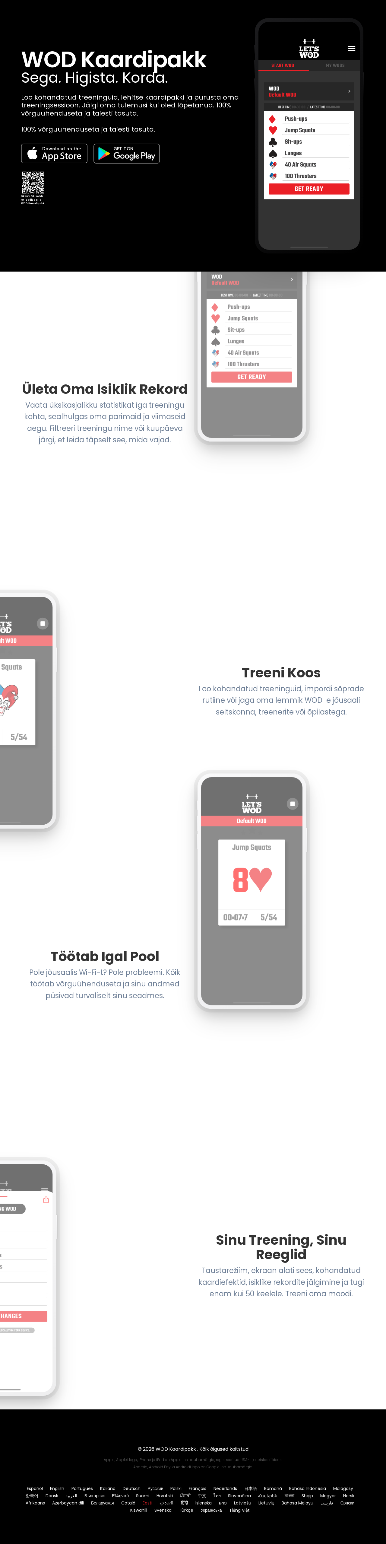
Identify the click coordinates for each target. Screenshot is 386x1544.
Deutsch (132, 1488)
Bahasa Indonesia (307, 1488)
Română (273, 1488)
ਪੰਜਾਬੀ (185, 1496)
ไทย (217, 1496)
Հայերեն (267, 1496)
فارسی (327, 1503)
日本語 (250, 1488)
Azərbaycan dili (68, 1503)
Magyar (328, 1496)
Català (128, 1503)
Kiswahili (138, 1510)
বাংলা (289, 1496)
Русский (155, 1488)
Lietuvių (266, 1503)
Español (35, 1488)
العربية (71, 1496)
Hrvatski (165, 1496)
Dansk (52, 1496)
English (57, 1488)
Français (197, 1488)
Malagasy (343, 1488)
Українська (211, 1510)
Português (82, 1488)
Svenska (163, 1510)
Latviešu (242, 1503)
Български (94, 1496)
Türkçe (186, 1510)
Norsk (348, 1496)
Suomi (142, 1496)
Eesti (147, 1503)
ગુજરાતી (166, 1503)
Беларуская (102, 1503)
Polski (176, 1488)
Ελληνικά (120, 1496)
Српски (347, 1503)
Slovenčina (239, 1496)
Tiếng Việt (239, 1510)
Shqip (307, 1496)
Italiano (107, 1488)
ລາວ (223, 1503)
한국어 (32, 1496)
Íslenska (203, 1503)
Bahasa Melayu (297, 1503)
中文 (202, 1496)
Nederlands (225, 1488)
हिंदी (184, 1503)
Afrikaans (35, 1503)
